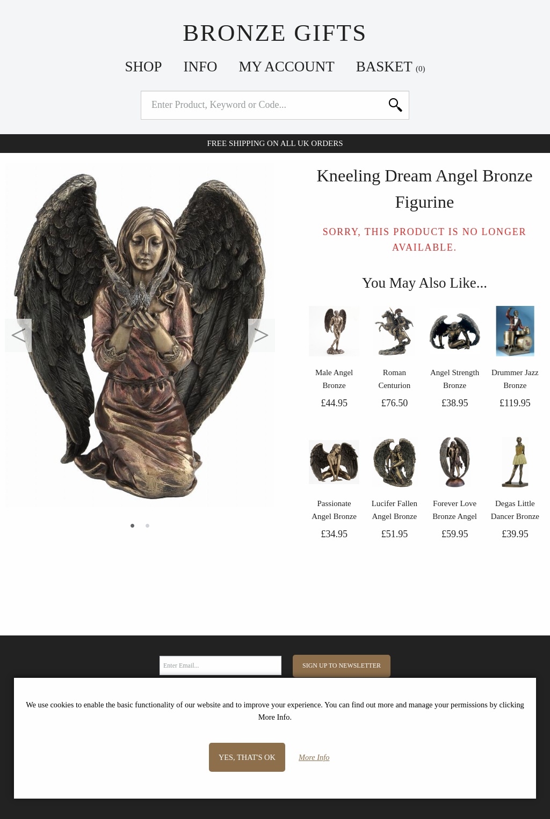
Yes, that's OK (247, 757)
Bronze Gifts (275, 32)
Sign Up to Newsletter (341, 665)
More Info (314, 757)
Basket (390, 66)
